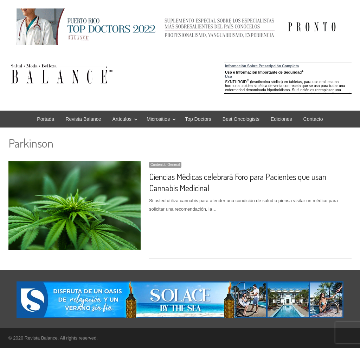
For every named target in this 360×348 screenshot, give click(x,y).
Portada (45, 119)
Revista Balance (83, 119)
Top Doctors (198, 119)
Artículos (121, 119)
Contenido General (165, 165)
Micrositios (158, 119)
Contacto (313, 119)
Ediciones (281, 119)
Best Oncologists (241, 119)
